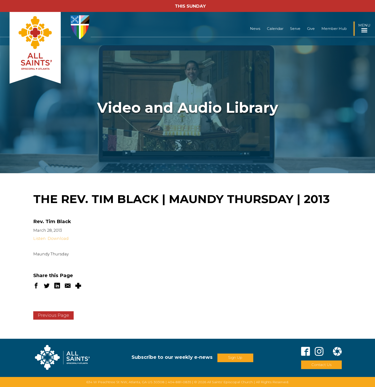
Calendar (275, 28)
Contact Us (321, 364)
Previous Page (53, 315)
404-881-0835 (179, 382)
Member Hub (334, 28)
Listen (39, 238)
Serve (295, 28)
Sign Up (235, 357)
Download (58, 238)
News (255, 28)
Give (311, 28)
